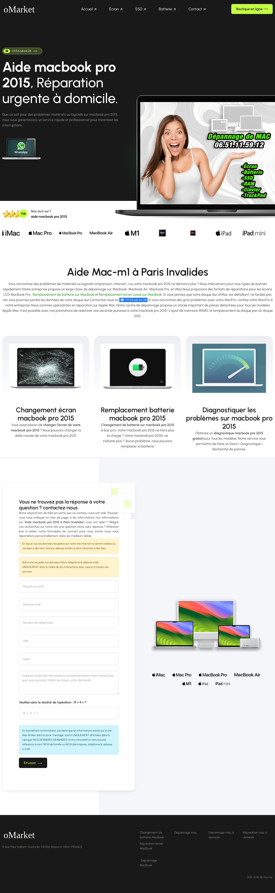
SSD (138, 9)
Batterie (165, 9)
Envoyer (33, 763)
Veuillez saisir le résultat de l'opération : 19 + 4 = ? (53, 702)
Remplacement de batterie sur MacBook (63, 294)
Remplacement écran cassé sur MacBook (130, 294)
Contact (195, 9)
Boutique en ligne (252, 9)
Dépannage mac (185, 832)
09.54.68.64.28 (20, 51)
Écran (114, 9)
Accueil (87, 9)
